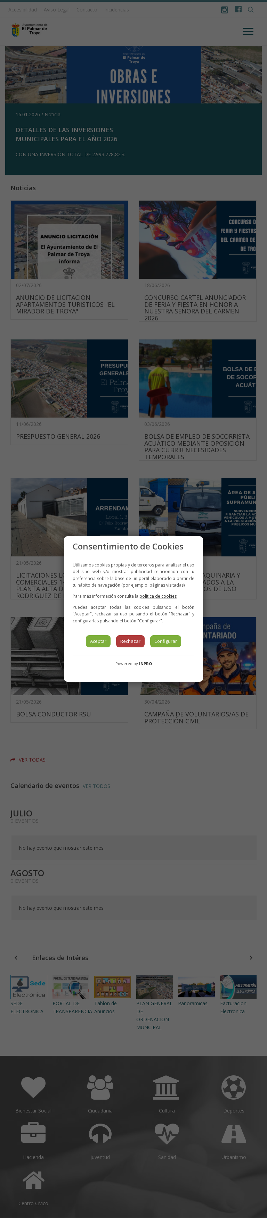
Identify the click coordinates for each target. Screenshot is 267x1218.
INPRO (145, 663)
